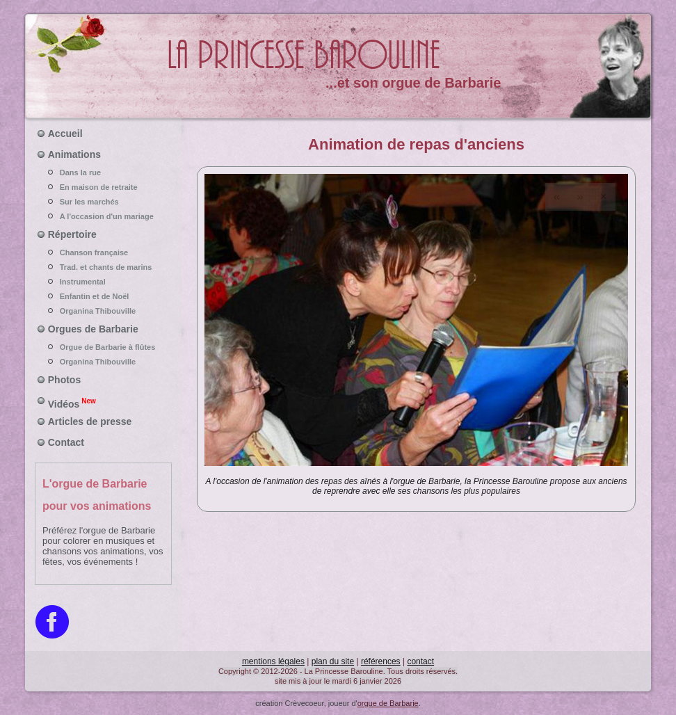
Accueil (65, 133)
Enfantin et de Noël (103, 296)
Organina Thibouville (103, 311)
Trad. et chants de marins (103, 267)
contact (420, 661)
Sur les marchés (103, 202)
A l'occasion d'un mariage (103, 216)
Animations (74, 154)
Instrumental (103, 282)
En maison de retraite (103, 187)
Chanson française (103, 252)
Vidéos (72, 403)
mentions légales (273, 661)
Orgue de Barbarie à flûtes (103, 347)
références (381, 661)
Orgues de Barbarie (93, 329)
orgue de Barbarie (388, 703)
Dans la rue (103, 172)
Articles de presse (90, 421)
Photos (64, 379)
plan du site (333, 661)
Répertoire (72, 234)
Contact (66, 442)
